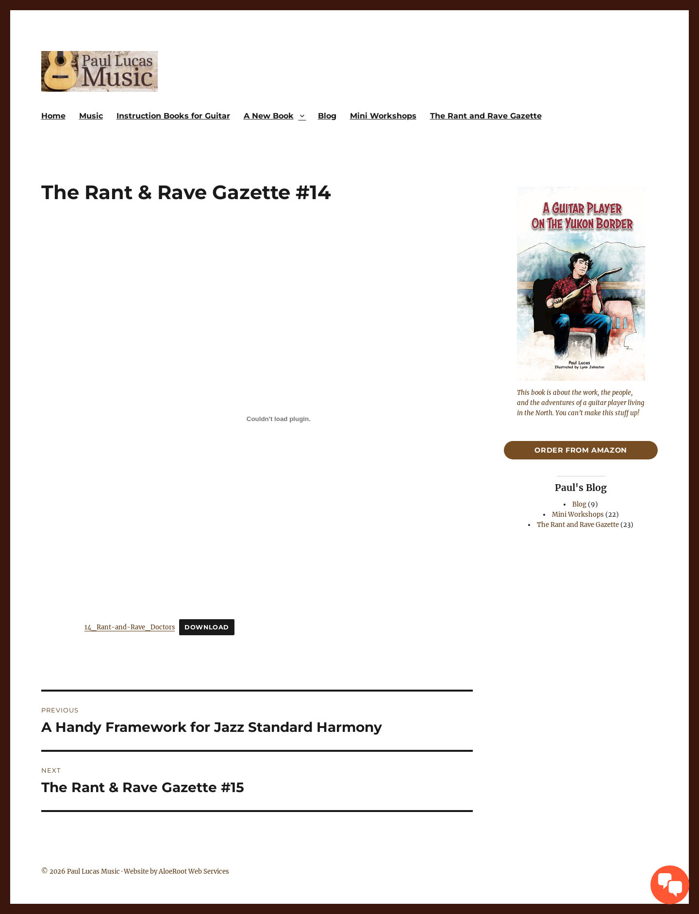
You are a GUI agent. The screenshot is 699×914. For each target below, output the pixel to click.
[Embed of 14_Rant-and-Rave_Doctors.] (278, 418)
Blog (327, 115)
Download (206, 627)
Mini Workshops (383, 115)
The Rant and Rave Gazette (486, 115)
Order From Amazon (580, 450)
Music (91, 115)
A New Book (269, 115)
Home (53, 115)
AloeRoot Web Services (194, 871)
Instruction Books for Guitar (173, 115)
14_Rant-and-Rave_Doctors (129, 627)
